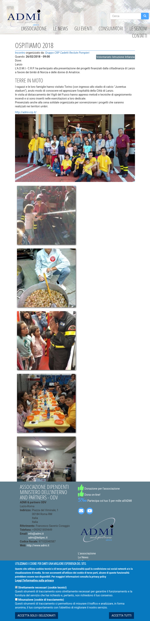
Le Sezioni (138, 28)
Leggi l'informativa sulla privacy (34, 586)
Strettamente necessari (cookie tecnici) (42, 593)
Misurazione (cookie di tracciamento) (41, 605)
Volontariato (103, 57)
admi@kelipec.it (37, 537)
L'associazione (34, 28)
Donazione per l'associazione (99, 488)
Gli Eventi (83, 28)
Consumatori (111, 28)
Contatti (139, 35)
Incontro (20, 52)
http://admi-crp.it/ (26, 112)
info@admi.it (36, 533)
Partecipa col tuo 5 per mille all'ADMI (105, 500)
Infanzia (130, 57)
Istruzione (118, 57)
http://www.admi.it (38, 545)
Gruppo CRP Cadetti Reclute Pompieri (67, 52)
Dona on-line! (89, 494)
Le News (60, 28)
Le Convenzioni (87, 565)
